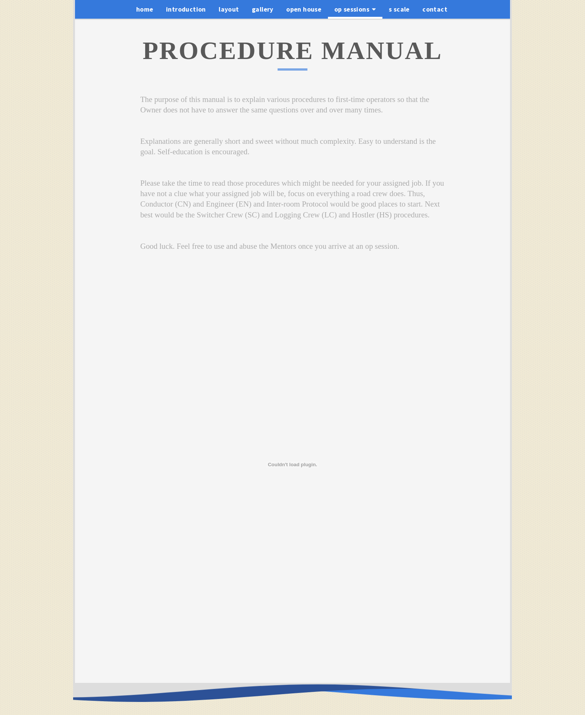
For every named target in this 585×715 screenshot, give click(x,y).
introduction (186, 9)
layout (229, 9)
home (144, 9)
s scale (399, 9)
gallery (262, 9)
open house (303, 9)
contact (434, 9)
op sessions (355, 9)
